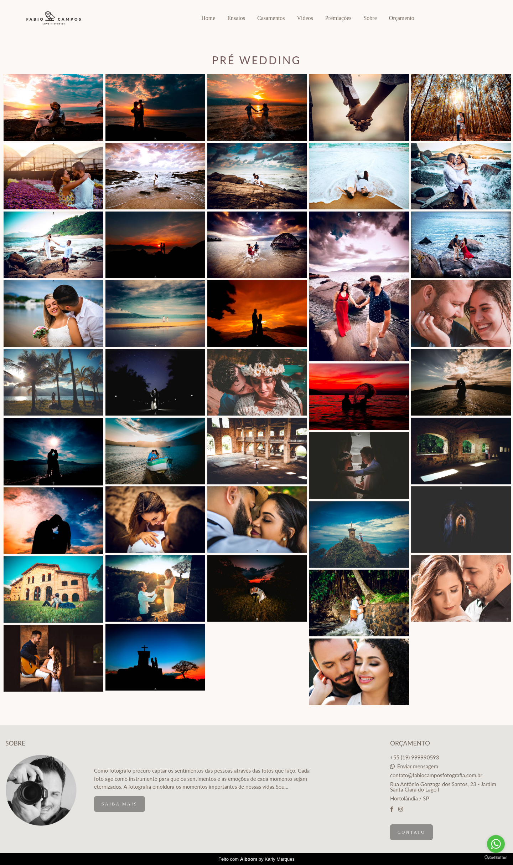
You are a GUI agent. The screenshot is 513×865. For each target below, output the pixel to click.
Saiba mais (120, 804)
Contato (411, 832)
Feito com (256, 859)
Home (208, 18)
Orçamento (401, 18)
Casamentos (271, 18)
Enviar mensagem (417, 766)
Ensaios (236, 18)
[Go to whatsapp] (496, 844)
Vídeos (305, 18)
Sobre (370, 18)
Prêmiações (338, 18)
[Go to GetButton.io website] (495, 857)
